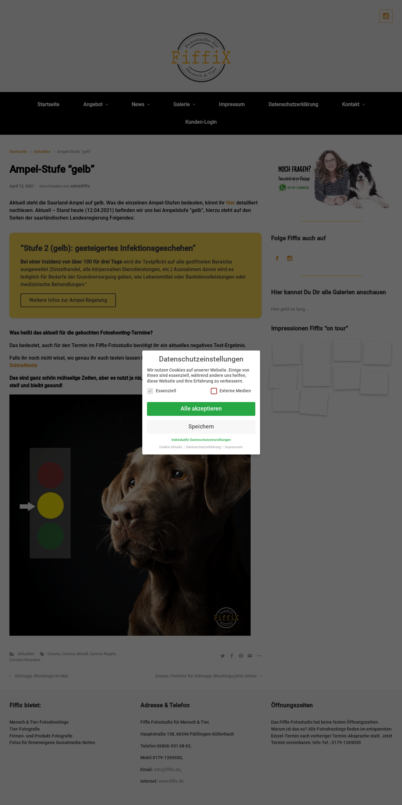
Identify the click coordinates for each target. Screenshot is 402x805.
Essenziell (161, 391)
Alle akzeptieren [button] (201, 408)
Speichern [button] (201, 426)
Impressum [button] (234, 447)
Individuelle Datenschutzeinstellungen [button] (201, 440)
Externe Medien (231, 391)
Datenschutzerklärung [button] (204, 447)
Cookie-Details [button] (171, 447)
